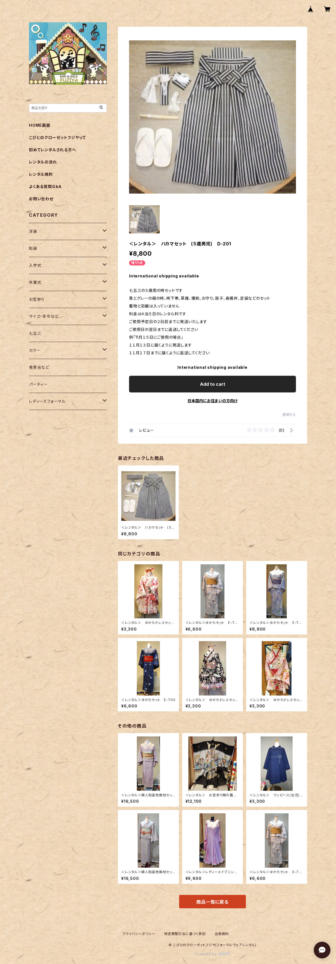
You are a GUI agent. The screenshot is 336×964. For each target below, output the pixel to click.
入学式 (35, 265)
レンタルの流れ (43, 162)
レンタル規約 (41, 174)
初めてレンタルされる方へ (52, 149)
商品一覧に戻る (212, 902)
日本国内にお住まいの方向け (212, 400)
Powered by (212, 954)
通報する (289, 415)
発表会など (39, 367)
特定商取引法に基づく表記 (185, 934)
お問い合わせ (41, 198)
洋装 (33, 231)
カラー (34, 350)
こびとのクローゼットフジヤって (57, 137)
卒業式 (35, 282)
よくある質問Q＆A (45, 186)
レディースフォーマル (47, 401)
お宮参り (37, 299)
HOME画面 (39, 125)
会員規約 (222, 934)
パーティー (38, 384)
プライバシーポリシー (138, 934)
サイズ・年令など (43, 316)
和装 (33, 248)
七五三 (35, 333)
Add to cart (212, 384)
